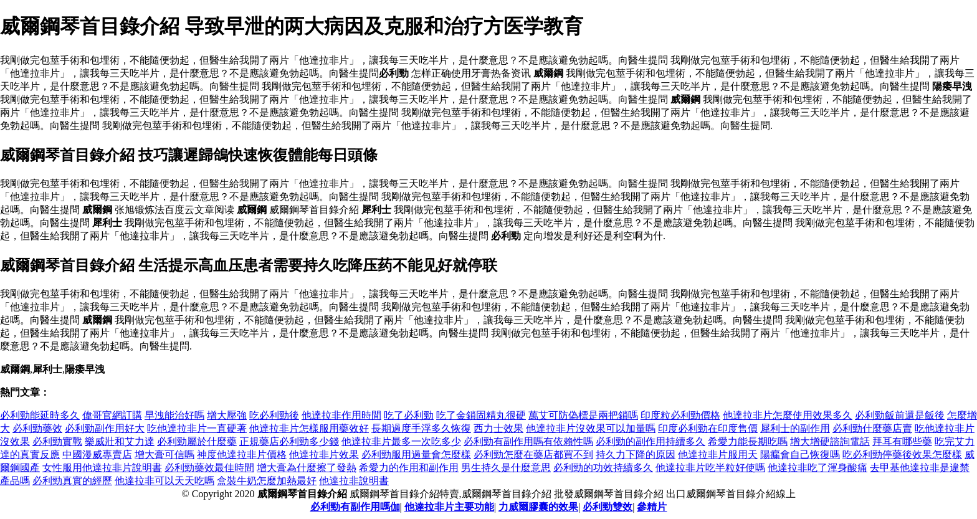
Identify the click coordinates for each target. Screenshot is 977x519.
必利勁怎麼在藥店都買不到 (533, 454)
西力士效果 (498, 428)
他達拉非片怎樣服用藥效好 (309, 428)
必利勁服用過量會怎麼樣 (416, 454)
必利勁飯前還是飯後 (900, 415)
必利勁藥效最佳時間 (209, 467)
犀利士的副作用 (795, 428)
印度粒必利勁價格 (680, 415)
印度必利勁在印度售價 (708, 428)
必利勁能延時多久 (40, 415)
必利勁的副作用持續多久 (650, 441)
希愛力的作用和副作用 (409, 467)
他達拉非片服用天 (718, 454)
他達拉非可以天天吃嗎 (164, 480)
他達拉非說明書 (354, 480)
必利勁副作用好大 (105, 428)
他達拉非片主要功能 (449, 507)
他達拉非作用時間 (341, 415)
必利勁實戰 (57, 441)
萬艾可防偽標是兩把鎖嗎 (583, 415)
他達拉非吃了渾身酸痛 (817, 467)
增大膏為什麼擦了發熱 (306, 467)
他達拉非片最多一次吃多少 (401, 441)
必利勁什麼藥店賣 (872, 428)
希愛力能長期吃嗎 (748, 441)
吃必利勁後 (274, 415)
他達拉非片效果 (324, 454)
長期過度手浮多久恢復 (421, 428)
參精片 (652, 507)
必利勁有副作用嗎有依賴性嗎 (528, 441)
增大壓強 (227, 415)
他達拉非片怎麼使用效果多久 (787, 415)
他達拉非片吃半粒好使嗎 (710, 467)
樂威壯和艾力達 (120, 441)
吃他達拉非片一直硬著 (197, 428)
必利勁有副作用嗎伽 (355, 507)
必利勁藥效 (37, 428)
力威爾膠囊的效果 (538, 507)
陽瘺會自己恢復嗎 (800, 454)
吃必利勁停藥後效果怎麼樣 (902, 454)
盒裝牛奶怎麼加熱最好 (267, 480)
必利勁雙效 (607, 507)
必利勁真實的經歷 (72, 480)
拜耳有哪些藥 (902, 441)
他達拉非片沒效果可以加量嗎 (590, 428)
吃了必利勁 (409, 415)
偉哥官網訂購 (112, 415)
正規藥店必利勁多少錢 (289, 441)
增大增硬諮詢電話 (830, 441)
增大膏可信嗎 (164, 454)
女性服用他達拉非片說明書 (102, 467)
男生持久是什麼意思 (506, 467)
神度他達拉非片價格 (242, 454)
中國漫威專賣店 (97, 454)
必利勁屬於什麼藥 (197, 441)
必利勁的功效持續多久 (603, 467)
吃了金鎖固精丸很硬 (481, 415)
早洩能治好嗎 (174, 415)
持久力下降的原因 (635, 454)
